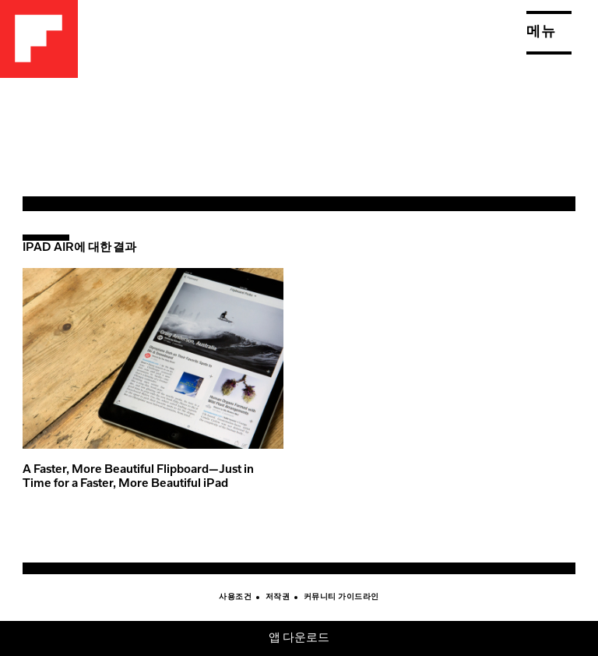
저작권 (278, 597)
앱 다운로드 (299, 638)
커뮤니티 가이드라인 (341, 597)
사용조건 (235, 597)
